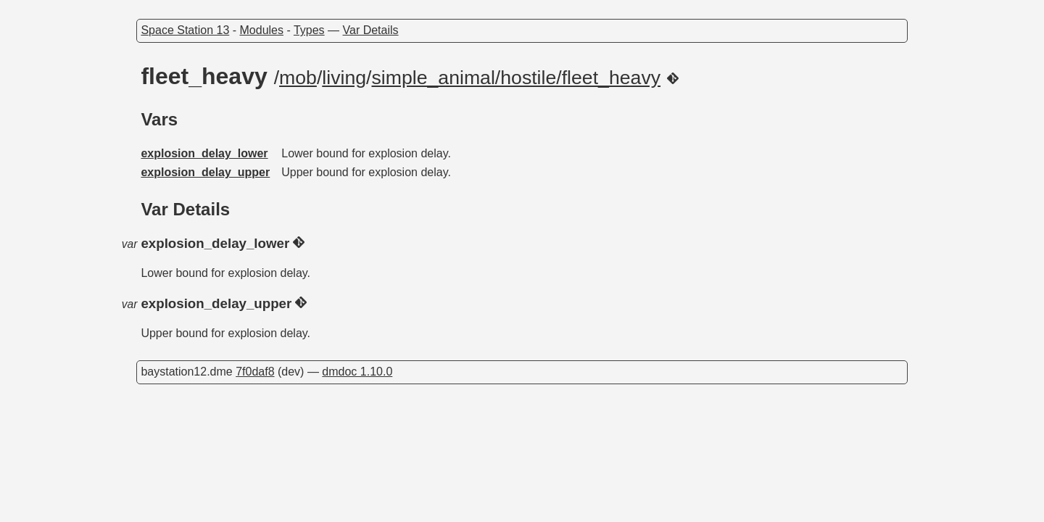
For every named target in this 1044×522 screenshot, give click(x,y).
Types (309, 30)
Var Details (371, 30)
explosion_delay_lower (204, 153)
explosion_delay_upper (205, 172)
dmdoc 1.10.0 (357, 371)
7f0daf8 (255, 371)
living (344, 77)
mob (298, 77)
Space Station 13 (185, 30)
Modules (261, 30)
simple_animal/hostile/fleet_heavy (515, 77)
